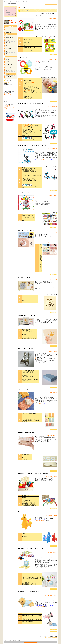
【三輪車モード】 (25, 126)
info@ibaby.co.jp (6, 87)
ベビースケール (8, 40)
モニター (11, 37)
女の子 (11, 54)
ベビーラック (8, 43)
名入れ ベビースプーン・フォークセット (29, 348)
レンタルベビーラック (9, 29)
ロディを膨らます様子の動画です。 (40, 520)
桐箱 (36, 396)
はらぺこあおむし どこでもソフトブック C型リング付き (30, 15)
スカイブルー (40, 159)
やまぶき (40, 403)
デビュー (5, 102)
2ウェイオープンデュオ (7, 94)
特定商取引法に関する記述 (17, 640)
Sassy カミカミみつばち (23, 57)
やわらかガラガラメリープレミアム (30, 548)
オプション (11, 64)
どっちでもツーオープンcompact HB (9, 107)
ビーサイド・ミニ (7, 106)
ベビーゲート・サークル (9, 67)
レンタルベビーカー (9, 32)
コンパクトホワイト (7, 108)
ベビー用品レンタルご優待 (10, 22)
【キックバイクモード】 (26, 127)
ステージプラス (6, 93)
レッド (40, 114)
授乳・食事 (7, 59)
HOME (19, 7)
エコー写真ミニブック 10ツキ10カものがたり (27, 230)
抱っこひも (7, 64)
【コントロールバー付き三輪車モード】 (28, 125)
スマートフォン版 (8, 76)
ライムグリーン (43, 114)
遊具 (6, 51)
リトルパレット (6, 103)
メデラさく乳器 (8, 42)
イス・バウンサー (8, 45)
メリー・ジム (8, 37)
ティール (48, 114)
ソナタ (5, 95)
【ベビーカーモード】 (25, 124)
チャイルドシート (8, 48)
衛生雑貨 (12, 70)
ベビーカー (7, 53)
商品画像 (33, 82)
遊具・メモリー (8, 70)
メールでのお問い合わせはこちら (51, 4)
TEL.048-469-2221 (7, 85)
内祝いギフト (8, 74)
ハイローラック (8, 61)
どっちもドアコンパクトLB (8, 105)
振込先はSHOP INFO (27, 50)
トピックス (7, 77)
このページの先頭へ (53, 54)
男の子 (13, 54)
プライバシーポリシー (7, 640)
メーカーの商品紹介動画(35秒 (39, 606)
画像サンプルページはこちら (52, 242)
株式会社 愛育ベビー (18, 3)
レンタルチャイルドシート (10, 27)
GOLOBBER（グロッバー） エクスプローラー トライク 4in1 (30, 103)
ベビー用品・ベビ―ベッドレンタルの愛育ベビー (30, 642)
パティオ (5, 100)
